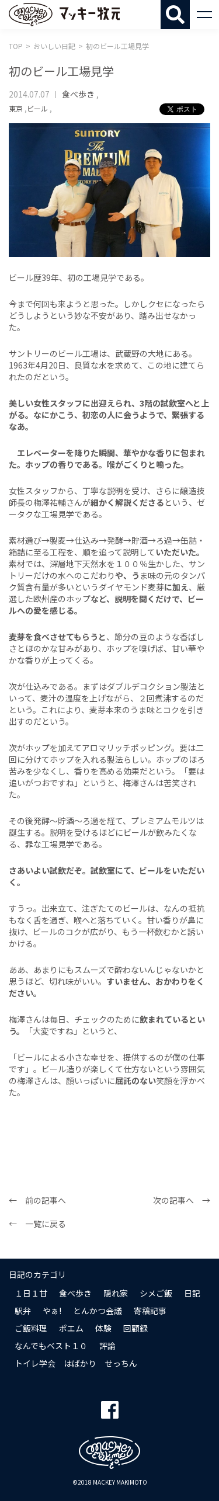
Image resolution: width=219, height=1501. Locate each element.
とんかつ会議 (97, 1310)
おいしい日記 (54, 46)
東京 (16, 108)
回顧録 (135, 1328)
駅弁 (23, 1310)
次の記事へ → (181, 1200)
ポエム (71, 1328)
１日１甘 (31, 1293)
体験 (103, 1328)
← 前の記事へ (37, 1200)
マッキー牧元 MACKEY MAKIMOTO (64, 14)
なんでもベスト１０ (51, 1345)
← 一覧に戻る (37, 1223)
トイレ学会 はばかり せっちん (76, 1363)
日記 (192, 1293)
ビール (37, 108)
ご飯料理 (31, 1328)
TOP (16, 46)
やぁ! (52, 1310)
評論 (107, 1345)
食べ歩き (78, 94)
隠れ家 (115, 1293)
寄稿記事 (150, 1310)
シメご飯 (156, 1293)
